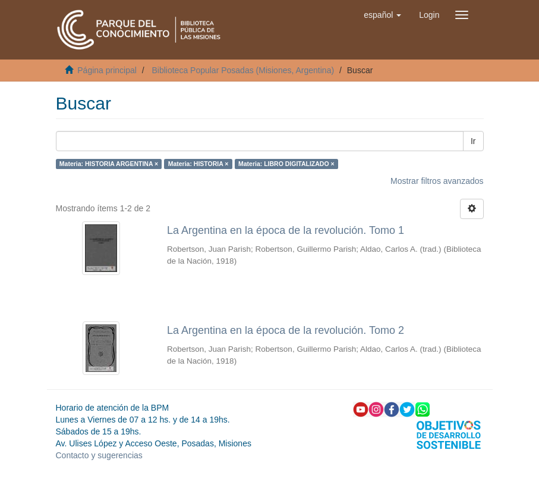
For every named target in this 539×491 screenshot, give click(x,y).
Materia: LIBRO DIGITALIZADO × (286, 163)
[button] (382, 15)
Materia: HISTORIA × (198, 163)
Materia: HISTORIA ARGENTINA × (108, 163)
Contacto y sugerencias (99, 455)
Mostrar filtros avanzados (436, 181)
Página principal (107, 70)
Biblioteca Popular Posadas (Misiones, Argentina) (243, 70)
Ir (473, 141)
